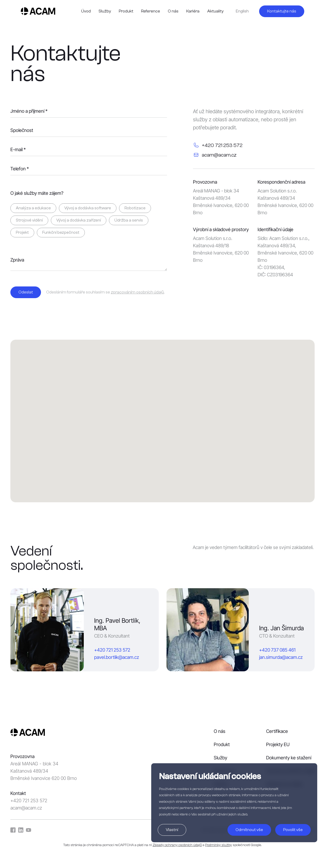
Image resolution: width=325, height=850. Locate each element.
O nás (173, 11)
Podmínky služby (218, 845)
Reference (150, 11)
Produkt (126, 11)
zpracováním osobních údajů (137, 292)
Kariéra (192, 11)
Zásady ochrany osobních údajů (177, 845)
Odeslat (25, 292)
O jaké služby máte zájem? (36, 193)
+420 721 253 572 (112, 650)
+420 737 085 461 (277, 650)
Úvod (86, 11)
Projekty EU (278, 744)
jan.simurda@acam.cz (281, 657)
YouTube (28, 830)
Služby (105, 11)
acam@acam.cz (26, 808)
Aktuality (215, 11)
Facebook (13, 830)
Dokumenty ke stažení (288, 757)
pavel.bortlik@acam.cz (116, 657)
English (242, 11)
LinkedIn (20, 830)
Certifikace (277, 731)
